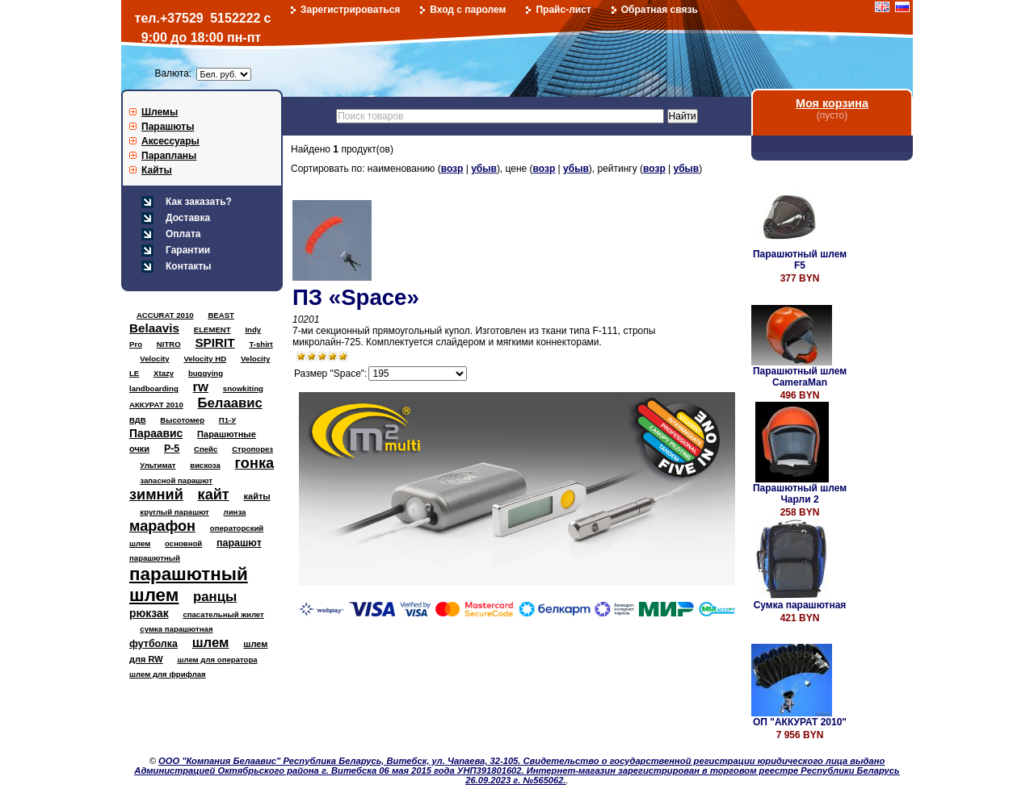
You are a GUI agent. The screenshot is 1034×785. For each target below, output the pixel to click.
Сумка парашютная (800, 605)
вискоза (205, 465)
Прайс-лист (563, 9)
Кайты (156, 170)
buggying (205, 373)
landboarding (154, 388)
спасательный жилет (223, 614)
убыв (484, 168)
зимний (156, 494)
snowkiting (243, 388)
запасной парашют (176, 480)
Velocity (154, 358)
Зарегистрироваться (350, 9)
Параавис (156, 433)
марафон (162, 526)
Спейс (205, 449)
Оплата (183, 234)
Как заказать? (199, 201)
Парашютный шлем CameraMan (800, 376)
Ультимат (157, 465)
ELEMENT (212, 329)
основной (183, 543)
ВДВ (137, 419)
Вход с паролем (468, 9)
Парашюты (167, 126)
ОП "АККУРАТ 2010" (800, 722)
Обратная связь (659, 9)
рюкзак (149, 613)
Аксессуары (170, 141)
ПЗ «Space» (355, 297)
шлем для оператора (217, 659)
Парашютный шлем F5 (800, 259)
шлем (210, 642)
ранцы (215, 596)
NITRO (169, 344)
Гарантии (188, 250)
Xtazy (163, 373)
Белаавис (230, 403)
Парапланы (168, 155)
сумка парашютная (176, 628)
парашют (239, 543)
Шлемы (159, 112)
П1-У (227, 419)
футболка (153, 643)
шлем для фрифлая (167, 674)
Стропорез (252, 449)
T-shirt (260, 344)
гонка (254, 463)
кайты (257, 496)
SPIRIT (214, 342)
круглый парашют (174, 511)
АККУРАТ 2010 (156, 404)
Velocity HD (204, 358)
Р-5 (171, 448)
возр (452, 168)
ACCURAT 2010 (165, 315)
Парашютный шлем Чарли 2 (800, 493)
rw (201, 387)
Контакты (189, 266)
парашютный (154, 557)
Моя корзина (832, 103)
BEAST (221, 315)
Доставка (188, 217)
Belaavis (154, 328)
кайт (213, 494)
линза (235, 511)
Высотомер (182, 419)
